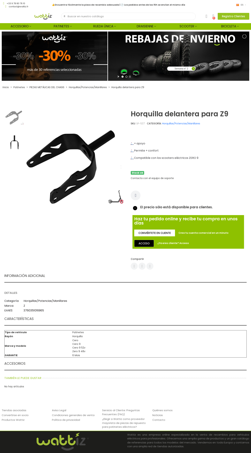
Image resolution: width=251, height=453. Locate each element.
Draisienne (145, 26)
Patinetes (61, 26)
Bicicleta (228, 26)
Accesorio (20, 26)
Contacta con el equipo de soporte (152, 178)
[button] (233, 16)
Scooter (187, 26)
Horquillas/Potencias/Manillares (181, 123)
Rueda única (103, 26)
